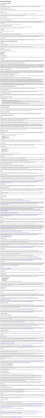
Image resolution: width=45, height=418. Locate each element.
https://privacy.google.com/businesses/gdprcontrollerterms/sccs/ (7, 343)
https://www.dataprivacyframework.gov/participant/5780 (26, 247)
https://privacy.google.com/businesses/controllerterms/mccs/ (34, 257)
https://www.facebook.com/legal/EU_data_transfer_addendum (35, 230)
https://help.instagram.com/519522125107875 (5, 412)
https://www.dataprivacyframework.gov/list (25, 362)
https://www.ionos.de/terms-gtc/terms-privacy (17, 34)
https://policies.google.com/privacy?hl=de (29, 309)
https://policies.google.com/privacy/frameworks (33, 298)
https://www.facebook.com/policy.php (14, 212)
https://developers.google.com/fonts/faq (17, 333)
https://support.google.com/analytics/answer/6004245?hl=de (34, 269)
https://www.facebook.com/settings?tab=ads (39, 405)
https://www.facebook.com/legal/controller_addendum (8, 227)
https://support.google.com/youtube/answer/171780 (19, 321)
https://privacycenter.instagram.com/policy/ (23, 232)
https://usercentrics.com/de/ (36, 132)
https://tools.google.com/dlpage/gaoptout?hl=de (5, 268)
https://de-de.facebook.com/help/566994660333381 (17, 412)
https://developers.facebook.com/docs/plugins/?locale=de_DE (23, 200)
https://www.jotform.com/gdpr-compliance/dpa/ (39, 179)
